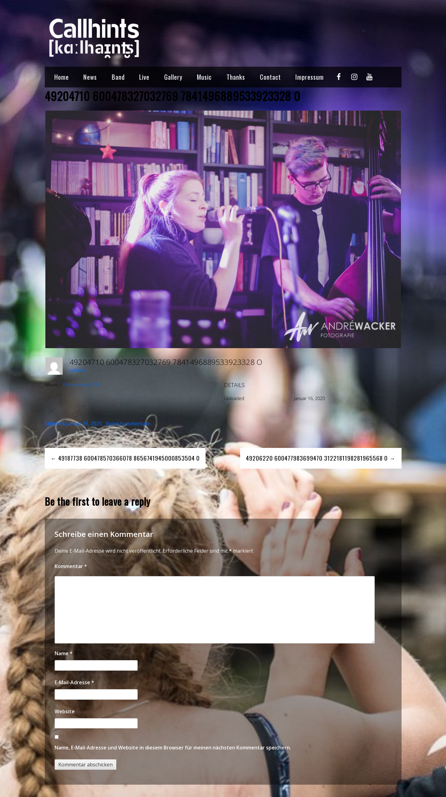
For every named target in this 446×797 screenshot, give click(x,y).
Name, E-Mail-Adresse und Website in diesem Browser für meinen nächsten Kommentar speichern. (173, 747)
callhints (77, 370)
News (90, 77)
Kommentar (71, 566)
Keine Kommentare (128, 423)
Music (204, 77)
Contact (270, 77)
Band (118, 77)
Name (64, 653)
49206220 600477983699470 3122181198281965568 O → (320, 457)
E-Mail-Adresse (74, 682)
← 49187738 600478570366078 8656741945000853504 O (125, 457)
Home (61, 77)
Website (65, 711)
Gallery (173, 77)
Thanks (236, 77)
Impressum (309, 77)
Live (144, 77)
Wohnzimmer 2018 (81, 385)
